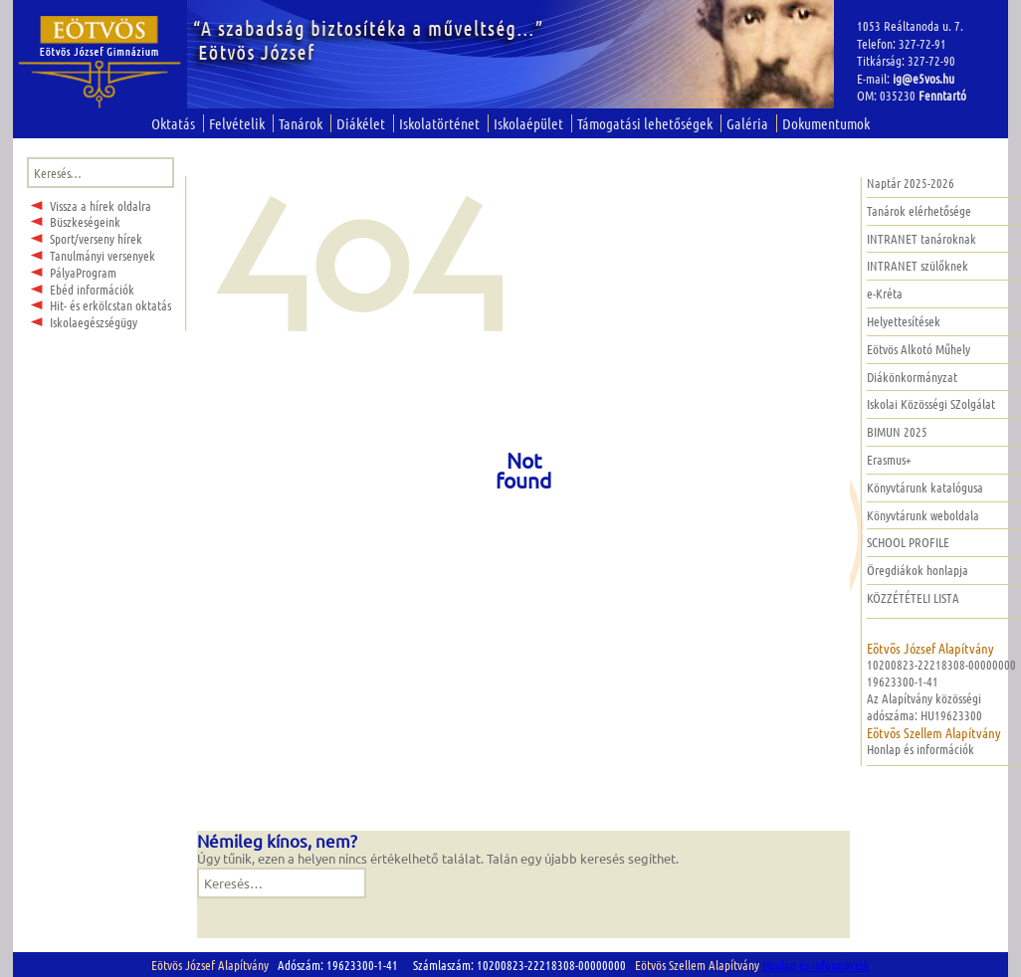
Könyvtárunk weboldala (923, 514)
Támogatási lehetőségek (645, 123)
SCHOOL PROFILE (908, 541)
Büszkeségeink (85, 221)
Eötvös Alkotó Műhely (918, 348)
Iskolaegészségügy (93, 321)
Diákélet (360, 123)
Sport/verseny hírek (96, 238)
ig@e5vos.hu (923, 78)
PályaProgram (83, 272)
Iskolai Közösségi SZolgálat (931, 403)
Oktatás (173, 123)
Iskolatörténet (439, 123)
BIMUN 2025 (897, 431)
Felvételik (237, 123)
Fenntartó (942, 95)
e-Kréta (885, 293)
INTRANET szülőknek (917, 265)
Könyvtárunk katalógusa (925, 487)
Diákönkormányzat (912, 376)
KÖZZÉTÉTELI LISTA (913, 597)
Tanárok (300, 123)
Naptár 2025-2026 (910, 182)
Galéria (747, 123)
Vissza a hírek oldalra (100, 205)
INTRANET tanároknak (921, 238)
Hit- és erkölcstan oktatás (110, 304)
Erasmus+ (889, 459)
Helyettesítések (903, 320)
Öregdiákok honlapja (917, 569)
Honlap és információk (920, 748)
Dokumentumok (826, 123)
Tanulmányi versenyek (102, 255)
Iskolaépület (528, 123)
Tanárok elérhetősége (919, 210)
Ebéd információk (92, 289)
